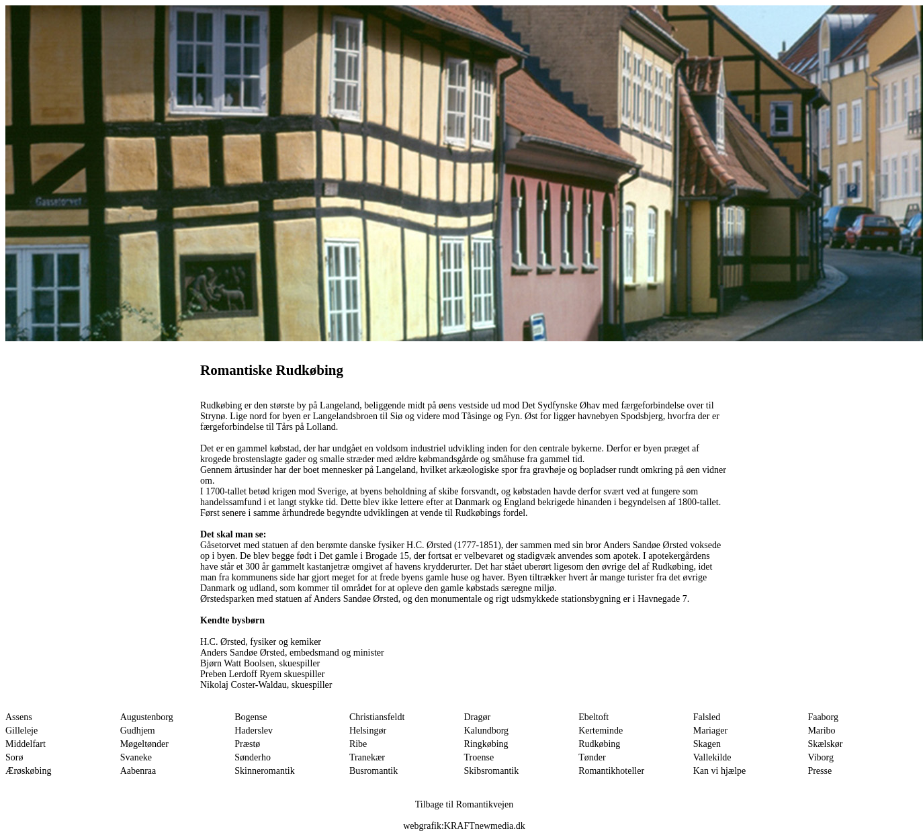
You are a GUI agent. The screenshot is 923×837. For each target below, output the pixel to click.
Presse (819, 771)
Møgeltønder (144, 744)
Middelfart (25, 744)
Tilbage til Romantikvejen (464, 804)
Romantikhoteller (611, 771)
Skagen (707, 744)
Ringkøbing (486, 744)
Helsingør (367, 730)
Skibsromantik (491, 771)
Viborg (820, 757)
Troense (479, 757)
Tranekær (367, 757)
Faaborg (822, 717)
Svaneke (136, 757)
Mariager (710, 730)
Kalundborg (486, 730)
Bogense (250, 717)
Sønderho (252, 757)
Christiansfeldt (376, 717)
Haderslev (253, 730)
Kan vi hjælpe (719, 771)
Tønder (591, 757)
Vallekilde (712, 757)
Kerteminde (600, 730)
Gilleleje (21, 730)
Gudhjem (137, 730)
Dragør (477, 717)
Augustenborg (146, 717)
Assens (18, 717)
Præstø (247, 744)
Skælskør (824, 744)
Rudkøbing (599, 744)
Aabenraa (138, 771)
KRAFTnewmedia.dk (484, 826)
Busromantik (373, 771)
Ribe (358, 744)
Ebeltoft (593, 717)
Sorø (14, 757)
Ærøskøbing (28, 771)
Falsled (706, 717)
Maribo (821, 730)
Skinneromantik (264, 771)
